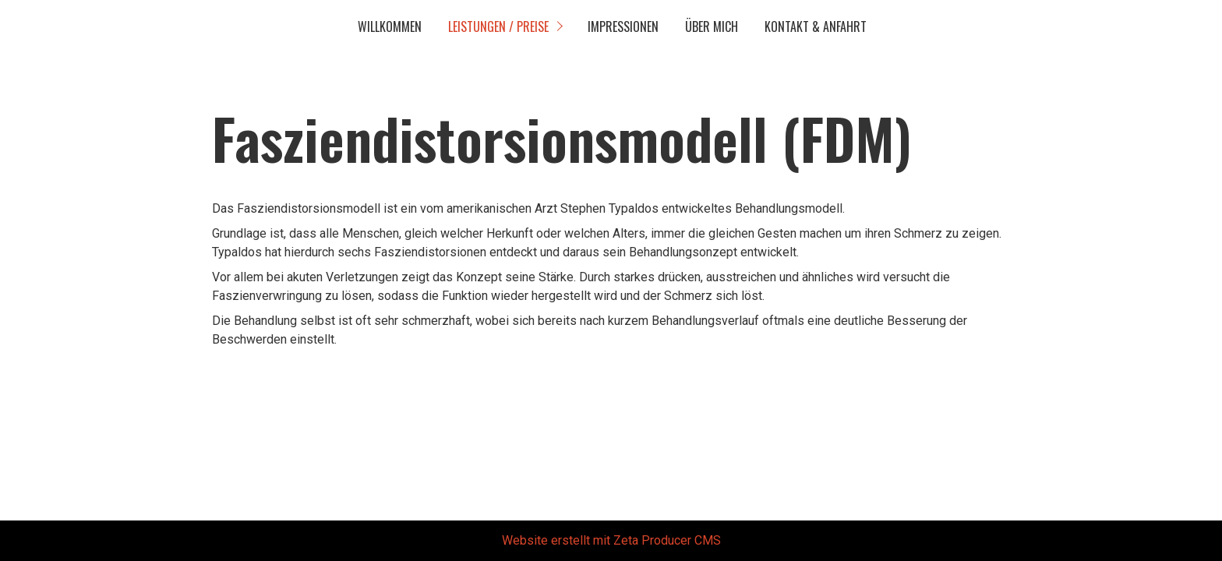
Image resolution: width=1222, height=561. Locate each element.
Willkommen (390, 26)
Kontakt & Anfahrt (816, 26)
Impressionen (623, 26)
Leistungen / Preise (498, 26)
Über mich (711, 26)
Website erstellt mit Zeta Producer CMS (611, 540)
